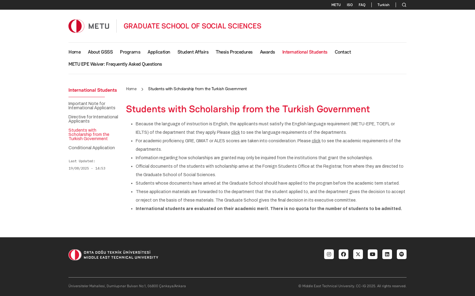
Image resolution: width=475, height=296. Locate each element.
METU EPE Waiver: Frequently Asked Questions (115, 64)
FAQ (362, 4)
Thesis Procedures (234, 52)
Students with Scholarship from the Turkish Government (88, 134)
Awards (267, 52)
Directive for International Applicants (93, 119)
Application (159, 52)
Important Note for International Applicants (91, 106)
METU (336, 4)
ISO (350, 4)
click (235, 132)
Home (74, 52)
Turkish (383, 4)
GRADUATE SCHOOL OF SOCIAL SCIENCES (192, 26)
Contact (343, 52)
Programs (130, 52)
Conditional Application (91, 148)
